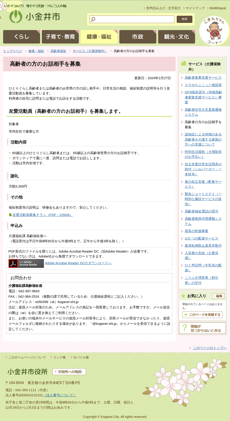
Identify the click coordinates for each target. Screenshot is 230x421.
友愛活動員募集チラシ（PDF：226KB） (43, 215)
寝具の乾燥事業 (196, 231)
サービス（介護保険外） (90, 51)
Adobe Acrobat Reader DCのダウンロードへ (60, 263)
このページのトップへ (210, 348)
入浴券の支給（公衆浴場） (201, 255)
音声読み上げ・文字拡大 (163, 8)
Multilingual (218, 8)
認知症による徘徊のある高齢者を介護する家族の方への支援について (203, 139)
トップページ (12, 51)
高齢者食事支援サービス (203, 77)
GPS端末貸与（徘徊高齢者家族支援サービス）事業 (203, 97)
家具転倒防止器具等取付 (203, 245)
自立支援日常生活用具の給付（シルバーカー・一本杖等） (203, 169)
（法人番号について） (60, 395)
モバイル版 (81, 357)
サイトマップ (195, 8)
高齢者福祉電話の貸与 (201, 211)
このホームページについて (27, 357)
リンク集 (59, 357)
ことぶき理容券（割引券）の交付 (201, 280)
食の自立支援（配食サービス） (203, 184)
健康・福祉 (36, 51)
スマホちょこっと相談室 (203, 85)
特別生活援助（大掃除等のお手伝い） (203, 154)
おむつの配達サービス (201, 238)
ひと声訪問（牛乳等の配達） (203, 267)
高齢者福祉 (58, 51)
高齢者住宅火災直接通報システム (203, 112)
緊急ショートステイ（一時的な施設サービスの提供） (203, 199)
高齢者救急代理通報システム (203, 221)
